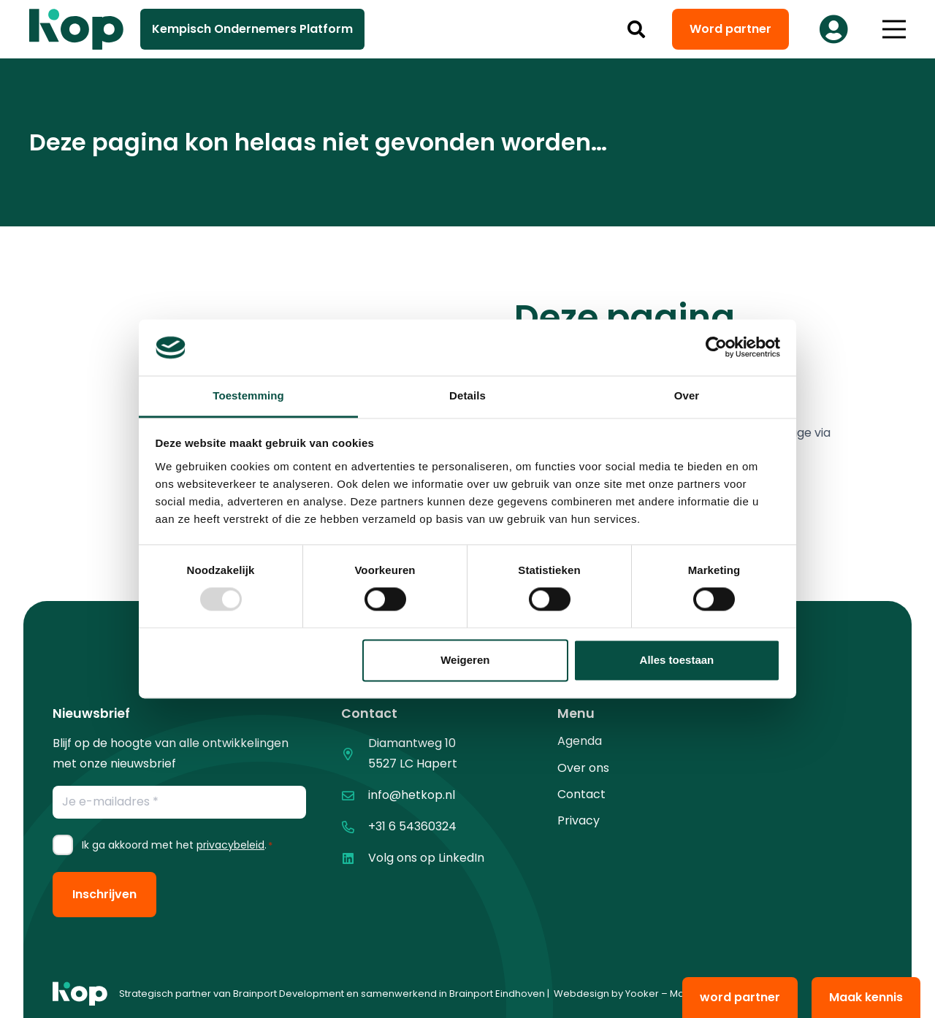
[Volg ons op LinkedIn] (354, 858)
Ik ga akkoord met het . (177, 845)
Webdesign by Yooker (606, 993)
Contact (581, 794)
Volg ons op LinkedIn (426, 857)
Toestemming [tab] (248, 395)
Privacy (578, 820)
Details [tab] (467, 395)
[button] (636, 29)
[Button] (833, 29)
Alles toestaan (677, 660)
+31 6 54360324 (412, 826)
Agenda (579, 740)
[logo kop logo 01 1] (80, 993)
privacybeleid (230, 845)
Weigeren (464, 660)
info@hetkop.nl (411, 795)
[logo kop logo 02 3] (76, 29)
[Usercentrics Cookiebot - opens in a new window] (716, 348)
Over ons (583, 767)
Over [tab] (687, 395)
